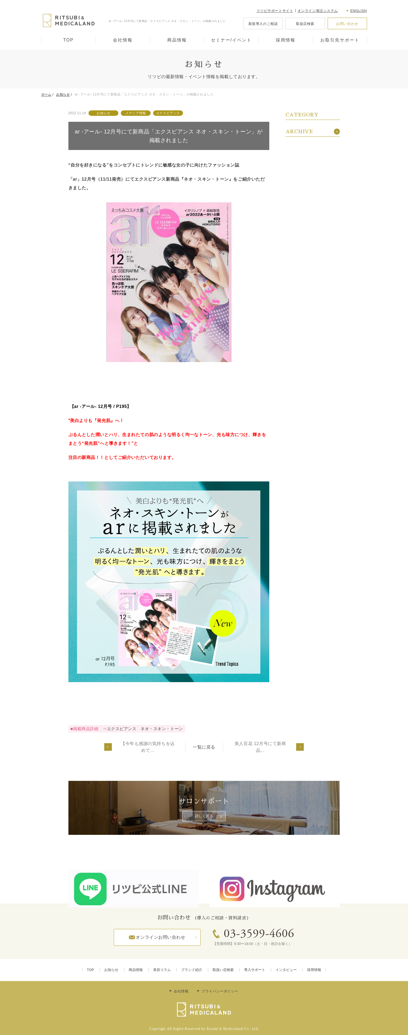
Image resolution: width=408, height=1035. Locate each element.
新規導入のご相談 (263, 24)
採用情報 (285, 40)
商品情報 (177, 40)
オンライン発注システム (318, 11)
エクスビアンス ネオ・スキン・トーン (145, 728)
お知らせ (63, 94)
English (358, 11)
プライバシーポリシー (219, 991)
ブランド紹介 (191, 970)
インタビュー (286, 970)
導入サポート (254, 970)
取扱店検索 (305, 24)
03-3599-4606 (259, 934)
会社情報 (122, 40)
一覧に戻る (204, 747)
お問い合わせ (347, 24)
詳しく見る (204, 816)
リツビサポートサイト (275, 11)
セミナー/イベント (231, 40)
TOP (68, 40)
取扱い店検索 (223, 970)
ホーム (46, 94)
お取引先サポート (339, 40)
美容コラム (162, 970)
